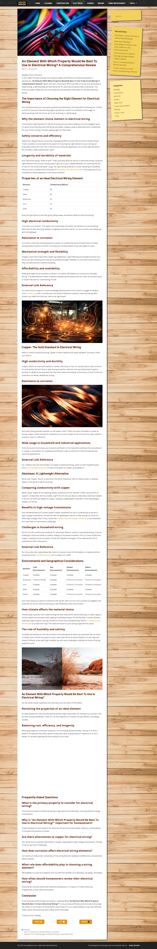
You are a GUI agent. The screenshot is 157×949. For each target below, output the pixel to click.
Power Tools (119, 112)
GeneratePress (51, 945)
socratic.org (31, 293)
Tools (135, 3)
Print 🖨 (38, 922)
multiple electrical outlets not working (72, 518)
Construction (62, 3)
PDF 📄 (62, 922)
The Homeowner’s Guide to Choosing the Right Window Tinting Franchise (124, 56)
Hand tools (118, 102)
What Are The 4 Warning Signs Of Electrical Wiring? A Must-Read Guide (48, 934)
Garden (90, 3)
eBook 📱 (86, 922)
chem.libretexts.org (43, 555)
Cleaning (48, 3)
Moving (101, 3)
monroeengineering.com (36, 468)
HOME (37, 3)
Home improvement (116, 3)
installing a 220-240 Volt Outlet (69, 169)
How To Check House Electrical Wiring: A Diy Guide (41, 932)
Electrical (78, 3)
